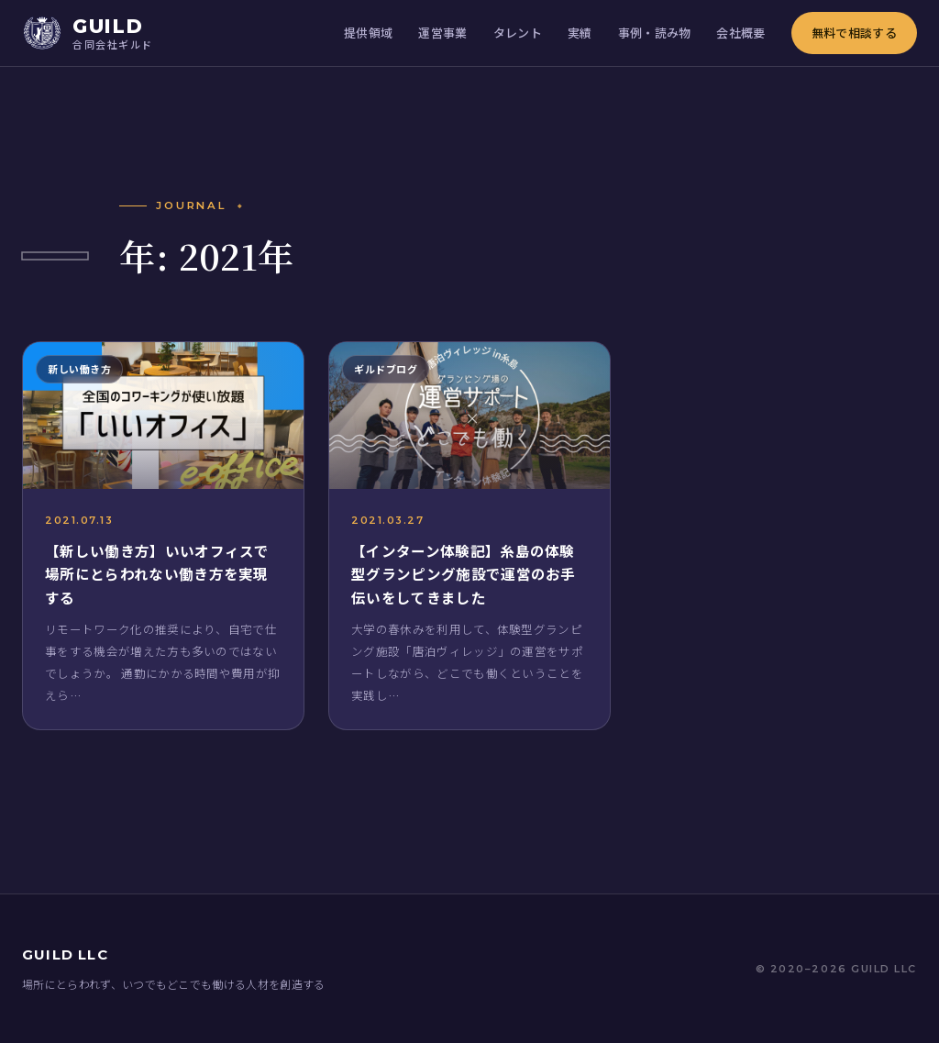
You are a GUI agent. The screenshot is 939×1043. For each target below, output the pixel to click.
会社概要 (740, 32)
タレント (517, 32)
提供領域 (368, 32)
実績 (580, 32)
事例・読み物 (654, 32)
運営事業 (442, 32)
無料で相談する (854, 32)
